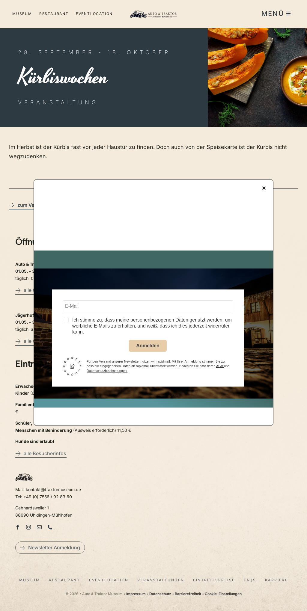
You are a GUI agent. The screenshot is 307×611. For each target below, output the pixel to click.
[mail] (39, 527)
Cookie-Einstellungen (223, 594)
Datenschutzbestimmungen (107, 372)
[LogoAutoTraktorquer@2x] (153, 9)
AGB (220, 368)
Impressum (136, 594)
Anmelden (147, 347)
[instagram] (28, 527)
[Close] (264, 189)
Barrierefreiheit (188, 594)
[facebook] (17, 527)
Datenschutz (160, 594)
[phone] (50, 527)
